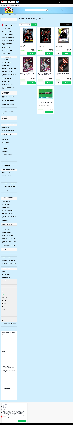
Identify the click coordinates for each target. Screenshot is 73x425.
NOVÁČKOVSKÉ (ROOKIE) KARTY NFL (9, 217)
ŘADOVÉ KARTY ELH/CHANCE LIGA (8, 97)
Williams (4, 315)
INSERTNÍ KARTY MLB (6, 232)
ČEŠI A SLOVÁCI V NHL (6, 78)
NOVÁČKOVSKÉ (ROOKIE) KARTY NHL (9, 75)
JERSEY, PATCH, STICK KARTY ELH (9, 109)
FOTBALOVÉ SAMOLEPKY (7, 160)
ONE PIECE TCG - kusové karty (8, 40)
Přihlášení (62, 2)
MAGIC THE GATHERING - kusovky (7, 44)
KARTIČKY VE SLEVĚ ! (7, 25)
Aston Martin (5, 288)
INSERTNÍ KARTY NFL (6, 207)
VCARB (3, 312)
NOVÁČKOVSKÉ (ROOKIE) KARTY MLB (9, 242)
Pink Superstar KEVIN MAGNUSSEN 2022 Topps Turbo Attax (27, 74)
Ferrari (3, 291)
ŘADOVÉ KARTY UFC (6, 252)
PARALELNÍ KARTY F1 (6, 274)
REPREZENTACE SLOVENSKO (8, 130)
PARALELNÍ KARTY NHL (6, 62)
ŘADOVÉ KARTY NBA (6, 172)
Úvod (3, 14)
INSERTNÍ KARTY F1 (9, 14)
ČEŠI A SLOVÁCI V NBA (7, 191)
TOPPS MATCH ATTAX (6, 165)
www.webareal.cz (41, 423)
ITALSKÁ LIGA (5, 145)
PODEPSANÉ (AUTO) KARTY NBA (8, 183)
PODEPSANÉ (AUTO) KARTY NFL (8, 213)
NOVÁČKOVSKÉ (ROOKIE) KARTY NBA (9, 187)
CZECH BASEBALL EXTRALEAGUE (8, 245)
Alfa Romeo (4, 280)
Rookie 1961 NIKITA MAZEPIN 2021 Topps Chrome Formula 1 (45, 103)
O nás (4, 5)
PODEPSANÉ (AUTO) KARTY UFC (8, 260)
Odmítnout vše (13, 421)
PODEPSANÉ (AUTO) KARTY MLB (8, 238)
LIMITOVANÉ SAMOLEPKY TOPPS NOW (8, 88)
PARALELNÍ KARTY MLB (6, 229)
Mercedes (4, 303)
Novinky (17, 5)
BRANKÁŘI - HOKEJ (6, 81)
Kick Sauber (4, 297)
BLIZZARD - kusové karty (7, 47)
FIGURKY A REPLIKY (6, 53)
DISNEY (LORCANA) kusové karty (9, 37)
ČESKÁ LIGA (4, 148)
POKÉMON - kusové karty (7, 31)
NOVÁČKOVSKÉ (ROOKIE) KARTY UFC (9, 264)
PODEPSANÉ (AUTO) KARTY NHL (8, 71)
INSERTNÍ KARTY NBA (6, 178)
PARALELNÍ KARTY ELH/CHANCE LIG (8, 101)
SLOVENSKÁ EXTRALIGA (7, 121)
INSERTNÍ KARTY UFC (6, 257)
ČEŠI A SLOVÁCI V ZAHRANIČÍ (8, 136)
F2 (2, 317)
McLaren (4, 300)
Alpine (3, 286)
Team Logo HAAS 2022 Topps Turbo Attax (62, 74)
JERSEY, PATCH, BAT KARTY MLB (8, 235)
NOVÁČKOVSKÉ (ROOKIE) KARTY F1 (9, 324)
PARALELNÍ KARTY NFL (6, 204)
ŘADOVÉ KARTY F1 (5, 271)
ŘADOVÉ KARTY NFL (6, 201)
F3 (2, 320)
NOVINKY (4, 22)
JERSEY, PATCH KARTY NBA (7, 181)
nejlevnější (22, 24)
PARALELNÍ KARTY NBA (6, 175)
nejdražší (28, 24)
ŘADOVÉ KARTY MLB (6, 227)
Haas (3, 294)
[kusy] (23, 53)
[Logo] (9, 10)
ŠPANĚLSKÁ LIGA (5, 142)
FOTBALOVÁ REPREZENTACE (8, 157)
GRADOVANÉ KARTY (6, 28)
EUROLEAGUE (4, 193)
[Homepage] (1, 5)
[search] (47, 10)
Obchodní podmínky (10, 5)
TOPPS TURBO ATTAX (6, 328)
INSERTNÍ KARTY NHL (6, 65)
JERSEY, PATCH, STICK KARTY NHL (9, 68)
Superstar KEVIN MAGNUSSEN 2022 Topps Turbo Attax (44, 74)
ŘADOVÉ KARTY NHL (6, 59)
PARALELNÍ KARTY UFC (6, 255)
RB (2, 306)
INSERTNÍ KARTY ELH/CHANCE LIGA (8, 105)
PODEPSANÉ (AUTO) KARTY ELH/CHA (7, 112)
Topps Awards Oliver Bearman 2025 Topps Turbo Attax (45, 44)
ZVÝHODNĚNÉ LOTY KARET (7, 50)
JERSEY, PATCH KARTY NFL (7, 210)
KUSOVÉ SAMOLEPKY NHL (7, 84)
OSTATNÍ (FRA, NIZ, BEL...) (7, 154)
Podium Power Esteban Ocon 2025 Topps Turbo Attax (26, 44)
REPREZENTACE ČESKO (6, 127)
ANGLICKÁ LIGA (5, 139)
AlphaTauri (4, 283)
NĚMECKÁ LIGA (5, 151)
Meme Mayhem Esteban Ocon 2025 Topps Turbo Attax (62, 44)
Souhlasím (22, 421)
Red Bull (3, 309)
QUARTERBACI (5, 220)
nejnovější (34, 24)
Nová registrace (69, 2)
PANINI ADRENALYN (6, 162)
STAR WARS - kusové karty (7, 34)
